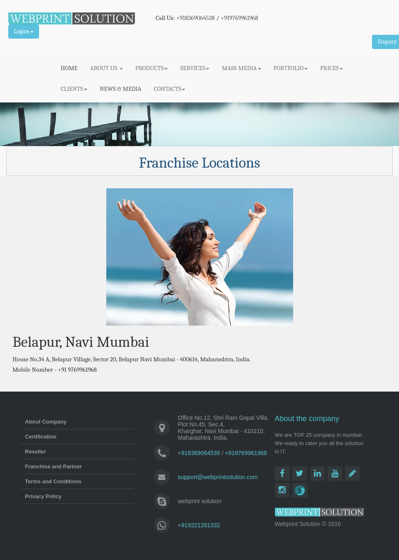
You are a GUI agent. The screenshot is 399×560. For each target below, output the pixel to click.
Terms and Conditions (53, 481)
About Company (45, 422)
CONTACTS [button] (170, 89)
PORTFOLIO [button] (291, 68)
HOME (72, 67)
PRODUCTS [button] (151, 68)
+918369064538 (195, 18)
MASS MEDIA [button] (241, 68)
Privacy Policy (43, 496)
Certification (40, 436)
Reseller (35, 451)
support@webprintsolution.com (217, 477)
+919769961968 (239, 18)
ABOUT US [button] (106, 68)
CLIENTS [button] (74, 89)
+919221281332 (199, 525)
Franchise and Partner (53, 466)
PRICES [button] (331, 68)
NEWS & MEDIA (120, 89)
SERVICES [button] (194, 68)
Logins (24, 31)
